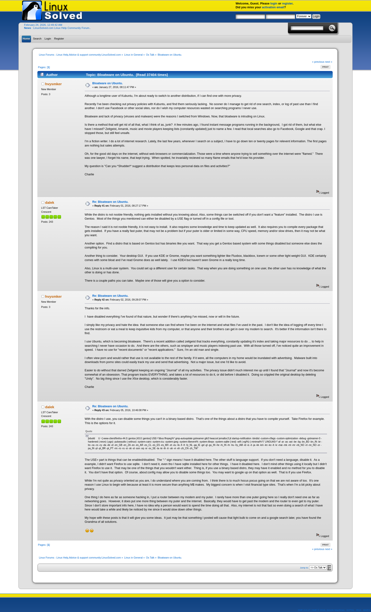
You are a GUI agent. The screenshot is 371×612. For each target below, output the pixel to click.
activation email (273, 7)
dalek (49, 202)
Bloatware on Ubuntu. (107, 83)
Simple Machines (335, 610)
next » (328, 61)
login (273, 3)
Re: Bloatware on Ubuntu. (110, 202)
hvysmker (53, 84)
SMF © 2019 (318, 610)
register (287, 3)
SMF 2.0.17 (304, 610)
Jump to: (304, 567)
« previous (318, 61)
